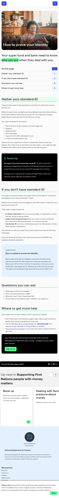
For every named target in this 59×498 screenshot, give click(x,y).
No (56, 364)
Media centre (6, 478)
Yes (51, 364)
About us (4, 470)
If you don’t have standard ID (15, 78)
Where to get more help (13, 88)
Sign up (9, 349)
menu (4, 3)
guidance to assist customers (12, 240)
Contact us (5, 473)
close (53, 493)
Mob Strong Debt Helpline (24, 324)
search (55, 3)
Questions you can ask (12, 83)
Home (29, 3)
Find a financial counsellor (15, 329)
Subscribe (5, 480)
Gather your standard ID (13, 73)
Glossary (4, 475)
